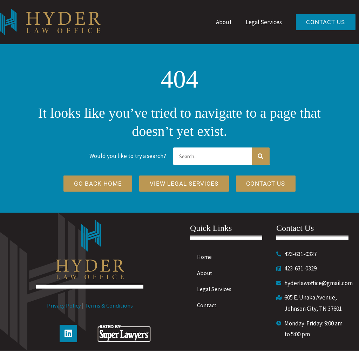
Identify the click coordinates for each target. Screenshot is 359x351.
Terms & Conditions (109, 306)
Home (204, 257)
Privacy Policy (63, 306)
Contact (207, 305)
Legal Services (263, 22)
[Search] (261, 156)
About (223, 22)
